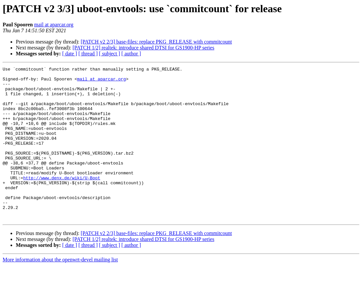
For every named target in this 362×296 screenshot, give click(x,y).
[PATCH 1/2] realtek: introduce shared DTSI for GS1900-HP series (143, 47)
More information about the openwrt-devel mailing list (60, 290)
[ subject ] (109, 53)
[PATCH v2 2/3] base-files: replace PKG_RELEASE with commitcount (156, 41)
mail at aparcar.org (53, 24)
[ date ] (69, 53)
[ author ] (131, 53)
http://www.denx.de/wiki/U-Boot (61, 200)
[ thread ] (88, 53)
